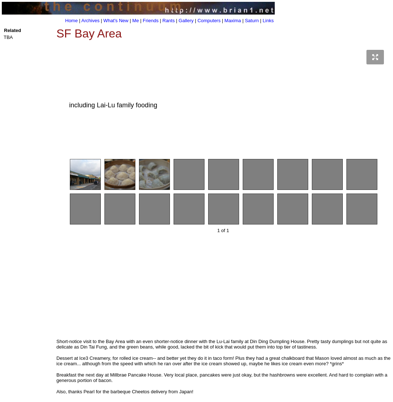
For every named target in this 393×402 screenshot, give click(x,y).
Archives (91, 20)
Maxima (233, 20)
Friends (150, 20)
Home (71, 20)
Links (268, 20)
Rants (168, 20)
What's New (115, 20)
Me (135, 20)
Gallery (186, 20)
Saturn (252, 20)
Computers (209, 20)
